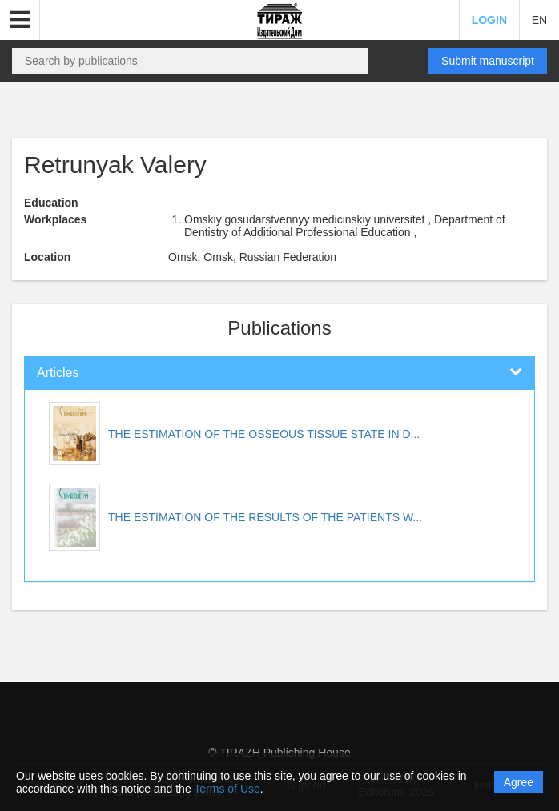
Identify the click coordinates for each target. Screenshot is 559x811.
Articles (57, 372)
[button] (20, 20)
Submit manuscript (487, 60)
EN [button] (539, 20)
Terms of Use (226, 788)
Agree (518, 782)
